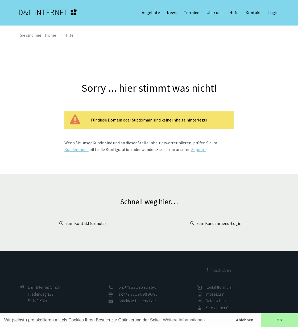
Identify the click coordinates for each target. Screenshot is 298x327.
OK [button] (279, 320)
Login (273, 13)
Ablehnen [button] (245, 320)
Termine (191, 13)
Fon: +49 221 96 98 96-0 (136, 287)
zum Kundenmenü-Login (218, 223)
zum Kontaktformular (85, 223)
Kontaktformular (219, 287)
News (172, 13)
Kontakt (253, 13)
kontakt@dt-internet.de (136, 300)
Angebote (151, 13)
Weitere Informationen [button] (184, 320)
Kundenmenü (76, 149)
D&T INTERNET (48, 13)
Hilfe (233, 13)
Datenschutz (215, 300)
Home (50, 35)
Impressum (214, 294)
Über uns (214, 13)
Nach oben (221, 270)
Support (198, 149)
